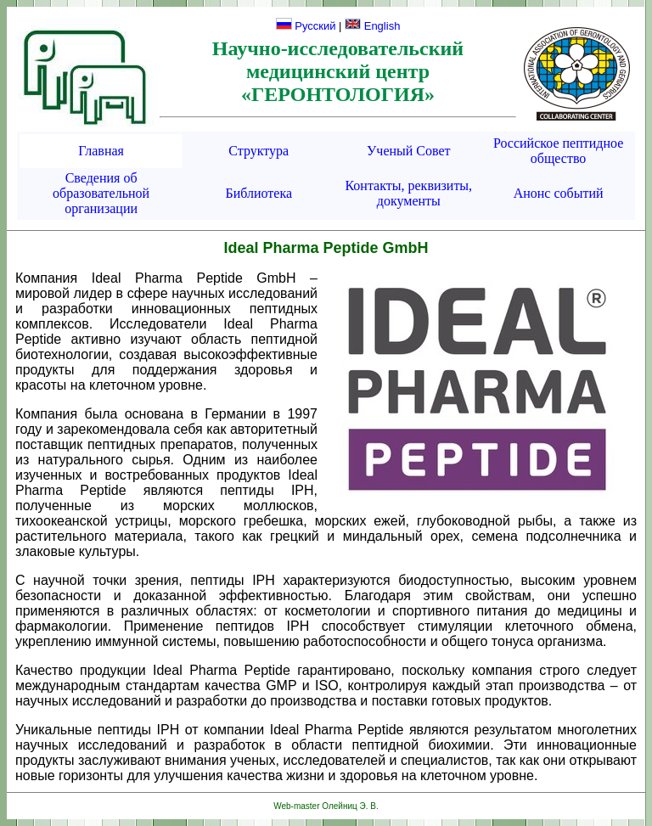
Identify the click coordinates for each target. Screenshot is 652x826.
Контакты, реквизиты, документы (408, 193)
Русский (306, 26)
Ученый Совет (409, 150)
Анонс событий (559, 193)
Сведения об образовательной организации (101, 193)
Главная (101, 150)
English (372, 26)
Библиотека (259, 193)
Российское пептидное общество (558, 151)
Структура (258, 150)
